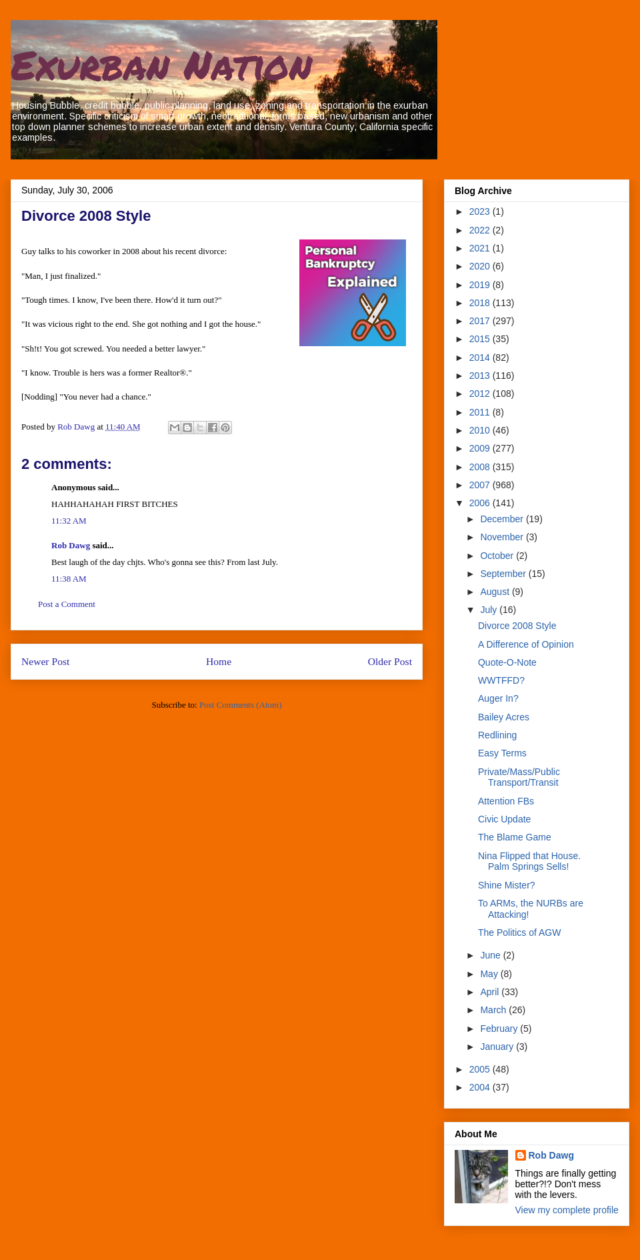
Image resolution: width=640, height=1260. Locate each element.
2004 (481, 1087)
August (495, 591)
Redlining (497, 735)
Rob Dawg (70, 545)
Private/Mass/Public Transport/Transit (519, 777)
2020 (481, 266)
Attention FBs (506, 801)
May (490, 974)
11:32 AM (69, 521)
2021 (481, 248)
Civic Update (504, 819)
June (491, 955)
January (498, 1046)
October (498, 555)
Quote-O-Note (507, 662)
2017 (481, 321)
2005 (481, 1069)
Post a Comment (66, 604)
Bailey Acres (503, 717)
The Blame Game (514, 837)
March (494, 1010)
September (504, 573)
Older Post (390, 661)
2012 (481, 393)
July (489, 609)
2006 (481, 503)
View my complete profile (567, 1210)
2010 (481, 430)
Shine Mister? (506, 885)
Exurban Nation (161, 64)
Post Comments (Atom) (240, 705)
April (490, 992)
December (502, 519)
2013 (481, 375)
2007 (481, 485)
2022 (481, 230)
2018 (481, 302)
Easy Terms (502, 753)
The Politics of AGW (519, 932)
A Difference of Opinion (526, 644)
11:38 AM (69, 579)
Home (218, 661)
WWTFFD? (501, 680)
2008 (481, 467)
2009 (481, 448)
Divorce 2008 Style (517, 625)
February (500, 1028)
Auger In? (498, 698)
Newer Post (45, 661)
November (502, 537)
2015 (481, 339)
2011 (481, 412)
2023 (481, 211)
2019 (481, 284)
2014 (481, 357)
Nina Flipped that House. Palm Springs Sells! (529, 861)
